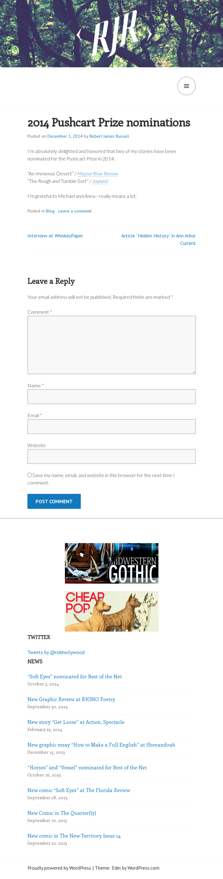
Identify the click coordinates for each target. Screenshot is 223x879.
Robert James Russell (109, 136)
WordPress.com (143, 868)
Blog (50, 211)
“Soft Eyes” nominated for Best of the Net (74, 676)
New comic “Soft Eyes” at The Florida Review (78, 790)
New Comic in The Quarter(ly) (61, 813)
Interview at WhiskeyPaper (55, 235)
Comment (39, 312)
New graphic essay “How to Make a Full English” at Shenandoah (101, 744)
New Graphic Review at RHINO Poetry (71, 699)
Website (36, 445)
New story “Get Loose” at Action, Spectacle (75, 722)
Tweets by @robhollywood (56, 652)
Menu (186, 86)
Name (35, 385)
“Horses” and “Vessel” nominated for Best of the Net (87, 767)
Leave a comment (74, 211)
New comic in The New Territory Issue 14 (74, 835)
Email (34, 415)
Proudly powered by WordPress (59, 868)
